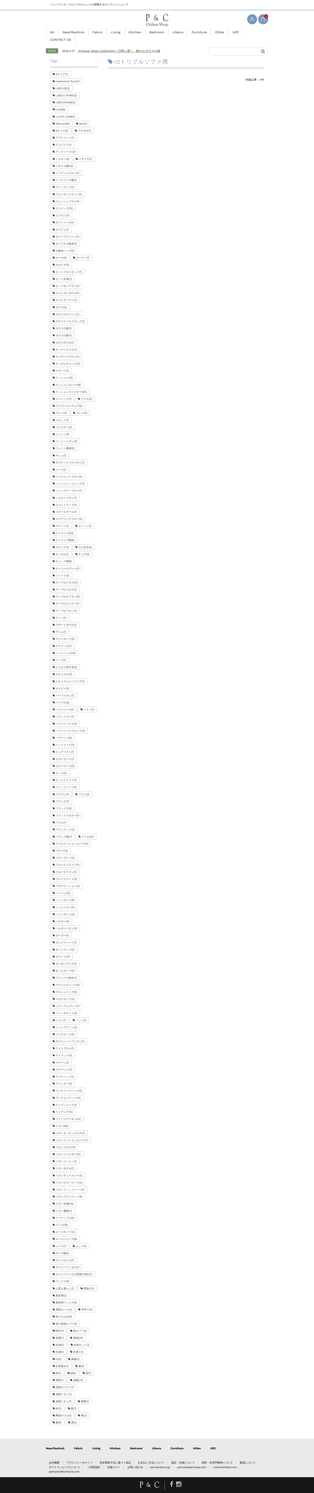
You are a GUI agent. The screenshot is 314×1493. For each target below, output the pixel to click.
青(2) (84, 1408)
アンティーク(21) (66, 144)
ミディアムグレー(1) (67, 998)
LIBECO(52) (63, 80)
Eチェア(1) (62, 66)
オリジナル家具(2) (66, 236)
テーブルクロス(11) (67, 575)
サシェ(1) (61, 448)
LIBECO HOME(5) (66, 87)
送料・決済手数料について (217, 1455)
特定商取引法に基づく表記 (115, 1455)
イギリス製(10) (64, 158)
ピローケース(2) (65, 758)
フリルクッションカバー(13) (72, 836)
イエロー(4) (62, 151)
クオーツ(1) (62, 363)
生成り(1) (78, 1344)
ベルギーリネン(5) (66, 920)
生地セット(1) (82, 1337)
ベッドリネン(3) (65, 899)
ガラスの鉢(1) (63, 327)
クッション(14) (64, 370)
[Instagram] (178, 1477)
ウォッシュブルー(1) (67, 193)
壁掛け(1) (89, 1281)
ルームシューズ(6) (66, 1231)
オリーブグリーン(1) (67, 229)
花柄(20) (78, 1372)
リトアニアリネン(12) (68, 1111)
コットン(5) (62, 426)
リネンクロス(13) (65, 1139)
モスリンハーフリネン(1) (70, 1033)
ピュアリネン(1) (65, 744)
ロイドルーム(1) (65, 1252)
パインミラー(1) (65, 709)
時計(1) (60, 1323)
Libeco (173, 32)
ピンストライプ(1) (66, 772)
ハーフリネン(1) (65, 688)
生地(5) (60, 1337)
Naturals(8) (63, 116)
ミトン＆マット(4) (66, 1005)
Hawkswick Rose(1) (68, 73)
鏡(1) (73, 1401)
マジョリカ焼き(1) (66, 970)
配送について (248, 1455)
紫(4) (81, 1358)
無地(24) (78, 1330)
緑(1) (88, 1365)
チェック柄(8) (64, 553)
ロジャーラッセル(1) (67, 1259)
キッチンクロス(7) (66, 342)
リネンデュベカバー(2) (69, 1168)
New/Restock (81, 32)
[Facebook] (171, 1477)
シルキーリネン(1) (66, 490)
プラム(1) (61, 815)
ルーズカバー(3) (65, 1224)
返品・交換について (183, 1455)
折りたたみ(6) (64, 1309)
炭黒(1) (60, 1330)
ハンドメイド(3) (65, 737)
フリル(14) (88, 829)
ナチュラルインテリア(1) (70, 673)
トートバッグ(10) (66, 645)
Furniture (192, 32)
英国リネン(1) (63, 1393)
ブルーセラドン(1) (66, 864)
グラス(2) (86, 391)
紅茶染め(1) (62, 1358)
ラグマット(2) (64, 1062)
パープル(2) (62, 695)
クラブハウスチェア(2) (69, 398)
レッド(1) (81, 1238)
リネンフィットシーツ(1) (70, 1182)
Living (119, 32)
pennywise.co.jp (160, 1459)
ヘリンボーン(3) (65, 906)
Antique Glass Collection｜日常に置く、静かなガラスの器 (119, 43)
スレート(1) (62, 539)
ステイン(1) (62, 518)
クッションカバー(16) (68, 377)
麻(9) (58, 1415)
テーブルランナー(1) (67, 596)
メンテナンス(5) (65, 1026)
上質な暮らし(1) (65, 1281)
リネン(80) (62, 1118)
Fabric (102, 32)
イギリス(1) (85, 151)
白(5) (58, 1351)
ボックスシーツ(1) (66, 934)
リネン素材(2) (64, 1203)
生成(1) (60, 1344)
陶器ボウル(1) (63, 1408)
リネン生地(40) (64, 1196)
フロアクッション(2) (68, 878)
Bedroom (155, 32)
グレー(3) (61, 405)
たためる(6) (85, 539)
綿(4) (73, 1365)
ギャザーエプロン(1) (67, 349)
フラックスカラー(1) (67, 807)
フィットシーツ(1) (66, 779)
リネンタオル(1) (65, 1160)
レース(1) (61, 1238)
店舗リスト (113, 1459)
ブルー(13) (62, 843)
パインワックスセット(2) (70, 723)
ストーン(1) (85, 518)
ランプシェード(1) (66, 1097)
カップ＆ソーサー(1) (67, 278)
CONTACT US (243, 32)
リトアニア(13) (64, 1104)
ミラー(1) (61, 1012)
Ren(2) (83, 116)
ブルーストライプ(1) (67, 857)
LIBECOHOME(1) (65, 94)
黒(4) (74, 1415)
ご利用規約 (93, 1459)
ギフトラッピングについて (64, 1459)
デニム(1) (61, 624)
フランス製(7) (64, 829)
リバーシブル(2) (65, 1210)
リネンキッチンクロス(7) (70, 1125)
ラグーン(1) (62, 1055)
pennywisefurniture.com (64, 1464)
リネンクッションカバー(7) (72, 1132)
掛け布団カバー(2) (66, 1316)
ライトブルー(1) (65, 1040)
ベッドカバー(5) (65, 892)
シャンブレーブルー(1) (69, 483)
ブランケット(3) (65, 822)
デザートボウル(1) (66, 617)
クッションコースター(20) (71, 384)
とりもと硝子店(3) (66, 659)
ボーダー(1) (62, 927)
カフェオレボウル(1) (67, 285)
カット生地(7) (64, 271)
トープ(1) (61, 652)
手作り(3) (86, 1302)
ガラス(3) (61, 299)
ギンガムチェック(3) (68, 356)
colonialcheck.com (225, 1459)
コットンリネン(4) (66, 433)
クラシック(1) (63, 391)
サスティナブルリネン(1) (70, 455)
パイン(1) (89, 702)
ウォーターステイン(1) (69, 186)
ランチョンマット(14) (68, 1090)
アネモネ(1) (84, 123)
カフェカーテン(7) (66, 292)
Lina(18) (60, 102)
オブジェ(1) (62, 222)
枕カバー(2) (80, 1323)
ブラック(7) (62, 793)
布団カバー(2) (64, 1302)
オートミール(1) (65, 214)
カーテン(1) (82, 250)
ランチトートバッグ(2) (69, 1083)
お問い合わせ (135, 1459)
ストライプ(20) (64, 525)
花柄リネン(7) (64, 1386)
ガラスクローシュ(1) (67, 306)
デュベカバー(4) (65, 631)
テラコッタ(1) (63, 638)
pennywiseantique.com (191, 1459)
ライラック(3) (64, 1047)
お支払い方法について (151, 1455)
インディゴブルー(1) (67, 165)
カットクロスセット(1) (69, 264)
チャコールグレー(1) (67, 561)
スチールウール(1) (66, 504)
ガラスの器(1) (63, 320)
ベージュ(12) (63, 885)
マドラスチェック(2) (68, 977)
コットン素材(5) (65, 440)
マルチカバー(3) (65, 991)
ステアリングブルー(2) (69, 511)
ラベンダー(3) (64, 1076)
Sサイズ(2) (62, 123)
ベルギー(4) (62, 913)
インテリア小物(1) (66, 172)
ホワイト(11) (63, 949)
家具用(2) (61, 1288)
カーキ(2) (61, 250)
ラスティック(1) (65, 1069)
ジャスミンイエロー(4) (69, 469)
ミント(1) (81, 1012)
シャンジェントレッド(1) (70, 476)
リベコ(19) (62, 1217)
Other (210, 32)
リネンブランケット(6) (69, 1189)
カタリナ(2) (62, 257)
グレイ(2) (81, 405)
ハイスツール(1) (65, 702)
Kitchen (136, 32)
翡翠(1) (60, 1372)
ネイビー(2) (62, 681)
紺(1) (58, 1365)
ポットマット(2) (65, 942)
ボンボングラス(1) (66, 956)
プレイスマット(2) (66, 871)
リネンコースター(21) (68, 1146)
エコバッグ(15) (64, 200)
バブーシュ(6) (64, 730)
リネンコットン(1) (66, 1153)
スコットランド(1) (66, 497)
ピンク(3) (61, 765)
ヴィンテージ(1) (65, 179)
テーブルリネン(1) (66, 603)
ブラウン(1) (62, 786)
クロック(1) (62, 412)
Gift (224, 32)
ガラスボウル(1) (65, 335)
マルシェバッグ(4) (66, 984)
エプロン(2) (62, 207)
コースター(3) (64, 419)
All (63, 32)
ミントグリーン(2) (66, 1019)
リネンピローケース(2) (69, 1175)
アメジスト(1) (63, 137)
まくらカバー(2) (65, 963)
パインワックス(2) (66, 716)
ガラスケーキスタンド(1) (70, 313)
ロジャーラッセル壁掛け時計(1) (74, 1266)
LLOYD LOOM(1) (65, 109)
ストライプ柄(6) (65, 532)
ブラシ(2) (83, 786)
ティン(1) (61, 610)
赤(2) (58, 1401)
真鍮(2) (75, 1351)
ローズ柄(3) (62, 1245)
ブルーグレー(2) (65, 850)
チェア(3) (83, 546)
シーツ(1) (61, 462)
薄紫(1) (85, 1393)
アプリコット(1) (65, 130)
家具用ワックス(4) (66, 1295)
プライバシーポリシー (79, 1455)
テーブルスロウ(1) (66, 582)
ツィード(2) (62, 568)
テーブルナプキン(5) (68, 589)
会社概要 (54, 1455)
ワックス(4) (62, 1273)
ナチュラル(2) (64, 666)
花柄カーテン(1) (65, 1379)
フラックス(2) (64, 800)
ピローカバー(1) (65, 751)
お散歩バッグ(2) (65, 243)
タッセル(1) (62, 546)
